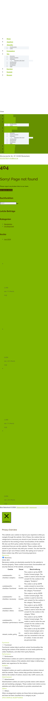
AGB (11, 66)
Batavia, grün (15, 278)
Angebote (10, 42)
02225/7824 (4, 158)
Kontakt (9, 72)
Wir (8, 54)
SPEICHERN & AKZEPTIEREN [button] (12, 698)
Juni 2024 (7, 239)
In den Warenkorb (10, 334)
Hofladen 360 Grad (19, 60)
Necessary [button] (5, 555)
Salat (6, 285)
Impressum (33, 507)
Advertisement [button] (7, 677)
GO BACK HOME (6, 190)
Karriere (10, 69)
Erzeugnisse (11, 51)
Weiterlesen (8, 268)
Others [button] (4, 688)
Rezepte (9, 75)
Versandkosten (13, 295)
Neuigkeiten (8, 224)
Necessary (8, 558)
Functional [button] (5, 643)
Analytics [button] (5, 665)
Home (9, 39)
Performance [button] (6, 654)
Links (11, 48)
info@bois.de (13, 158)
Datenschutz (21, 507)
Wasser (6, 355)
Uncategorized (9, 226)
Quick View (8, 266)
